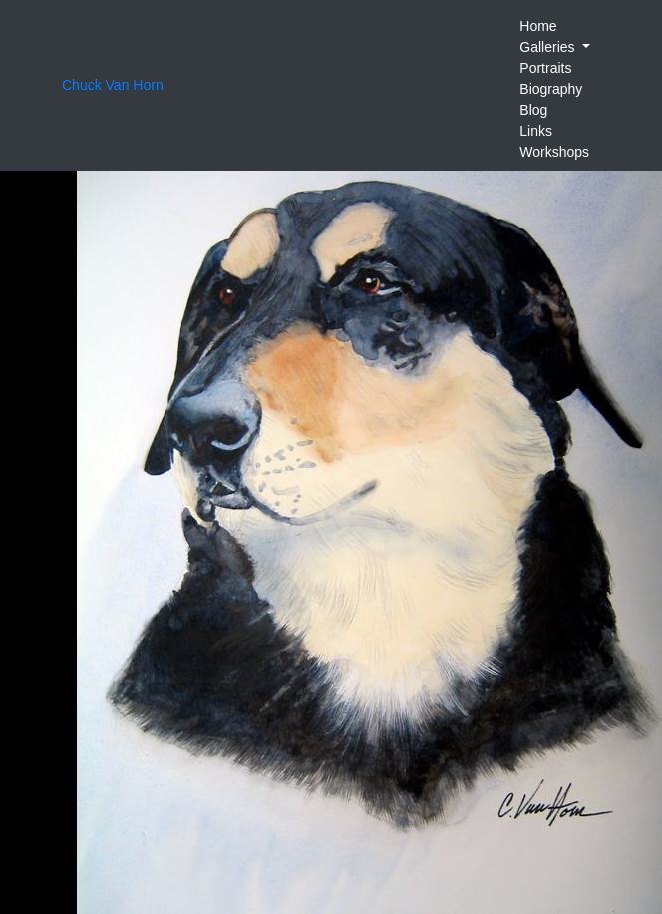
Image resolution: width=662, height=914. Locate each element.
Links (535, 131)
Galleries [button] (548, 47)
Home (537, 26)
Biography (550, 89)
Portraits (545, 68)
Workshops (554, 152)
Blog (533, 110)
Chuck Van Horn (113, 85)
